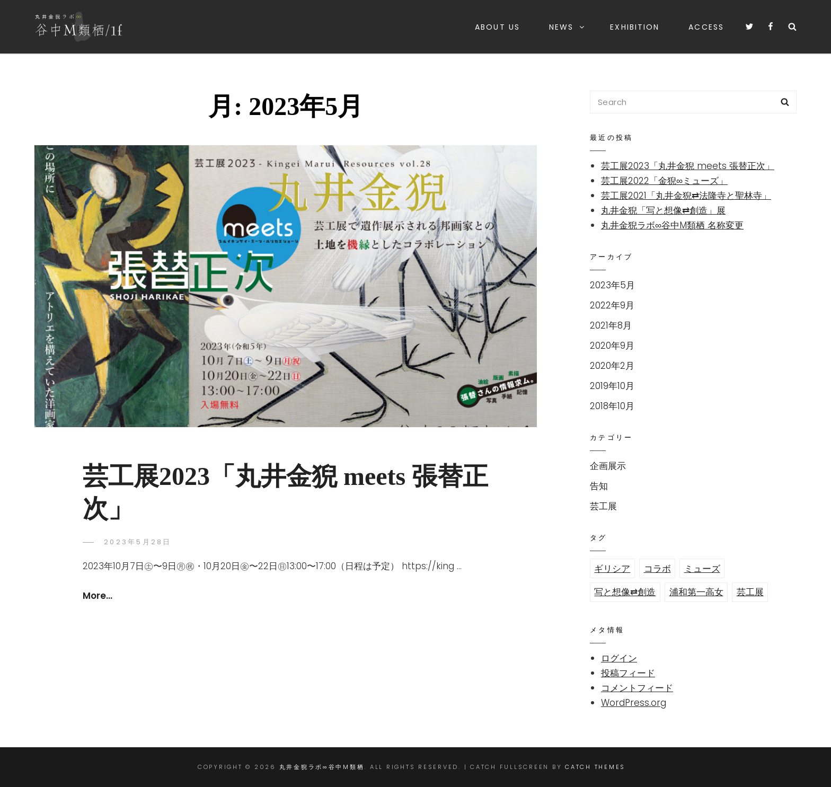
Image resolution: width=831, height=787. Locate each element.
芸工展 (603, 506)
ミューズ (702, 568)
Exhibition (634, 27)
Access (706, 27)
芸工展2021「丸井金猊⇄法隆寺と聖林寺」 (686, 195)
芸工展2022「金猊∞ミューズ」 (664, 180)
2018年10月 (612, 406)
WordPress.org (633, 702)
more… (97, 595)
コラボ (657, 568)
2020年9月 (612, 345)
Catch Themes (595, 767)
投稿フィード (628, 673)
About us (497, 27)
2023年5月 (612, 285)
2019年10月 (612, 385)
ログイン (619, 658)
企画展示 (608, 465)
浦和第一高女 (696, 592)
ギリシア (612, 568)
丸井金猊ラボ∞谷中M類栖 (322, 767)
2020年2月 (612, 365)
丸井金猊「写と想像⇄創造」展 (663, 210)
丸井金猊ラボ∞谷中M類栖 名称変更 (672, 225)
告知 (599, 486)
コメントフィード (637, 688)
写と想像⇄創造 (625, 592)
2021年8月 (611, 325)
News (567, 27)
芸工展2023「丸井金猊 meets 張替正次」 (687, 166)
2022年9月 (612, 305)
